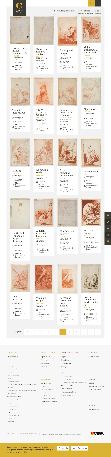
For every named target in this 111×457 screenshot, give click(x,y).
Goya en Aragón (66, 389)
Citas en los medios (47, 389)
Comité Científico (13, 369)
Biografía (64, 357)
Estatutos (11, 360)
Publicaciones (94, 357)
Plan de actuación (13, 375)
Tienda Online (94, 409)
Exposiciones (45, 357)
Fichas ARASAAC (95, 390)
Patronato (11, 363)
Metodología (68, 376)
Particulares (14, 406)
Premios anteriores (67, 395)
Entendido (63, 448)
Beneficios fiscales (13, 400)
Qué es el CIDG (12, 387)
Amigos (10, 403)
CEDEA (10, 372)
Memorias (44, 366)
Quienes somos (12, 357)
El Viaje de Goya (66, 363)
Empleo (10, 418)
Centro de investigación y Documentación (22, 384)
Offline (63, 373)
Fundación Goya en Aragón (17, 434)
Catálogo (64, 367)
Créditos (51, 434)
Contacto (10, 422)
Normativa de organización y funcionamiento (22, 390)
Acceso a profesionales (48, 398)
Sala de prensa (46, 383)
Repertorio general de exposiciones (75, 382)
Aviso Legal (58, 434)
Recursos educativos (96, 386)
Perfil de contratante (14, 415)
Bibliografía (67, 379)
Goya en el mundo (67, 385)
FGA (45, 392)
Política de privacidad (69, 434)
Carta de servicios (13, 381)
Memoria (10, 378)
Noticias (43, 386)
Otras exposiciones (47, 360)
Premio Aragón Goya (68, 392)
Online (63, 370)
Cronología (65, 360)
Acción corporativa (14, 397)
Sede (9, 412)
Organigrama (12, 366)
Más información (80, 448)
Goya (45, 395)
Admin (79, 434)
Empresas (13, 409)
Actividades (45, 363)
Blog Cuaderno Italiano (49, 402)
